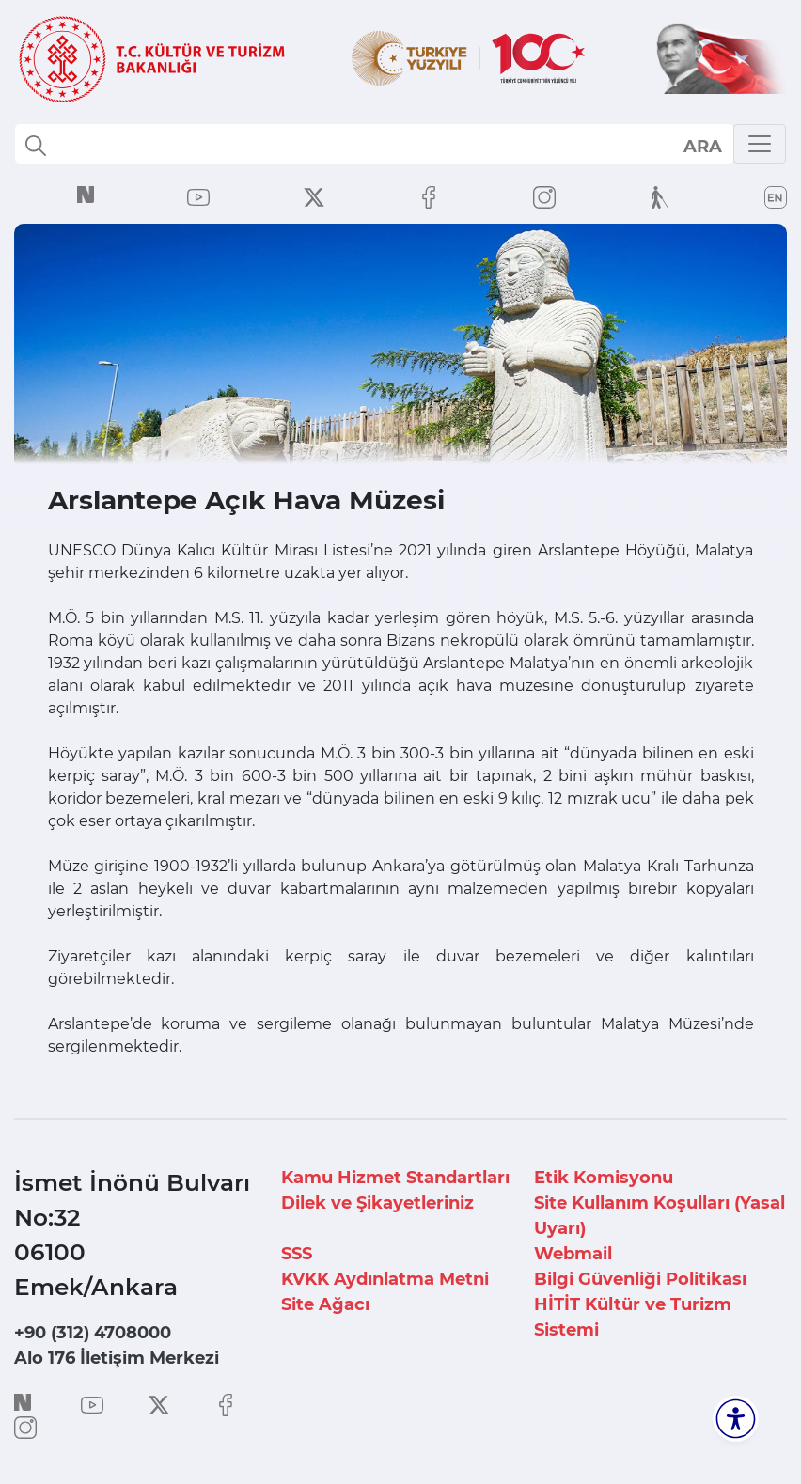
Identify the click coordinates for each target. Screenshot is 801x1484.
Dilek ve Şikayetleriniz (377, 1203)
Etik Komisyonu (603, 1177)
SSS (296, 1253)
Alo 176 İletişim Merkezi (116, 1358)
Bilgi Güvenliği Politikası (640, 1279)
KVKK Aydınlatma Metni (385, 1279)
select (701, 145)
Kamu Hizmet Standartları (395, 1177)
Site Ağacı (325, 1304)
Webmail (573, 1253)
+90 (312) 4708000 (92, 1332)
